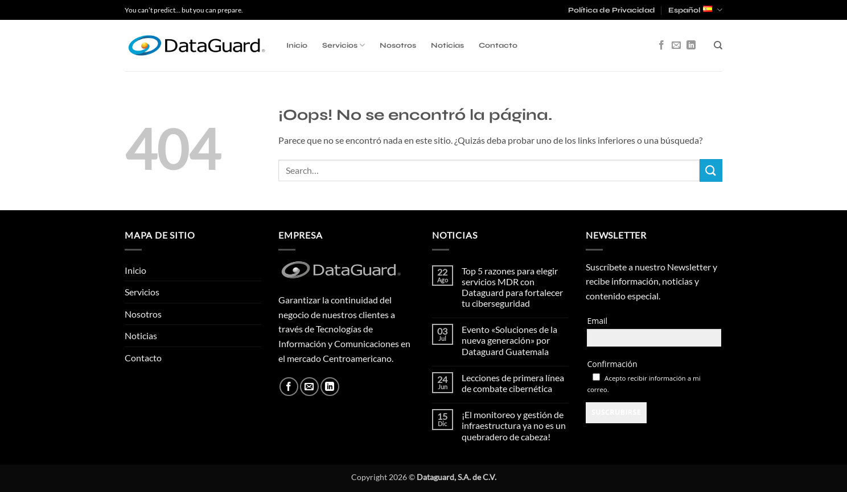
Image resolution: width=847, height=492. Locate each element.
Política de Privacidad (611, 10)
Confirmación (612, 363)
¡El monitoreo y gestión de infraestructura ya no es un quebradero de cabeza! (514, 425)
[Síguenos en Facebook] (661, 45)
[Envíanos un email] (676, 45)
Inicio (296, 45)
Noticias (447, 45)
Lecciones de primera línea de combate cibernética (513, 383)
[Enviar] (711, 170)
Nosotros (398, 45)
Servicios (343, 45)
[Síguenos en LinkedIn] (691, 45)
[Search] (718, 45)
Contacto (498, 45)
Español (695, 10)
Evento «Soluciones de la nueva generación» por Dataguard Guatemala (509, 340)
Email (597, 320)
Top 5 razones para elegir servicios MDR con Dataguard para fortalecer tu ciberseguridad (512, 287)
